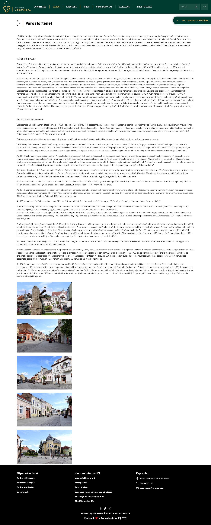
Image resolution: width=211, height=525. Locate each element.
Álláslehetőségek (26, 482)
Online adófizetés (25, 487)
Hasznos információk (88, 473)
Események (23, 492)
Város (56, 6)
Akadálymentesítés (84, 501)
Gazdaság (124, 6)
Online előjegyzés (26, 478)
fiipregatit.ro (81, 482)
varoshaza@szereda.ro (149, 488)
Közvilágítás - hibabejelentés (89, 496)
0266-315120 (144, 483)
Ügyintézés (40, 6)
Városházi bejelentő (85, 478)
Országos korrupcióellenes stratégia (93, 492)
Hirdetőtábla (144, 6)
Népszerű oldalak (27, 473)
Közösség (71, 6)
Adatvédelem (81, 487)
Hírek (86, 6)
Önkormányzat (104, 6)
